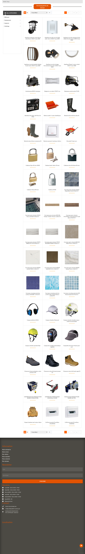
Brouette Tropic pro (72, 141)
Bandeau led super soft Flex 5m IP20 (33, 116)
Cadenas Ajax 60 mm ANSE (33, 165)
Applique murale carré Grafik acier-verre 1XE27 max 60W (52, 38)
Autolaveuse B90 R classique (32, 91)
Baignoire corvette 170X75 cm (52, 91)
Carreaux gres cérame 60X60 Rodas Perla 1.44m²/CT (71, 268)
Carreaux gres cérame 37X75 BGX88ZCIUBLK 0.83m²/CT (52, 242)
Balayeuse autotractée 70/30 (71, 91)
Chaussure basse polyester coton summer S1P (32, 372)
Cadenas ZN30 (52, 189)
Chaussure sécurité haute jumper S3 (52, 372)
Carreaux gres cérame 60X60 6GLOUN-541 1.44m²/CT (52, 268)
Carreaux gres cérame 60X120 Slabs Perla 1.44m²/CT (72, 242)
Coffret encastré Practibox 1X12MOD (52, 423)
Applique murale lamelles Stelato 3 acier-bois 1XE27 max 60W (32, 65)
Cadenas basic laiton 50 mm (52, 165)
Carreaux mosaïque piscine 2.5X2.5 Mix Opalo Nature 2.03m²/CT (52, 294)
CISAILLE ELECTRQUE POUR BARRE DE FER (71, 397)
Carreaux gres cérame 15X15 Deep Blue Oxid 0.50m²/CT (71, 190)
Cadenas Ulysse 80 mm (33, 189)
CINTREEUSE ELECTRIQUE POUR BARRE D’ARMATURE (33, 397)
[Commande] (39, 12)
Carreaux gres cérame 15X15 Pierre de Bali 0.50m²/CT (32, 215)
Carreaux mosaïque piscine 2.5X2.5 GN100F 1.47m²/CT (33, 293)
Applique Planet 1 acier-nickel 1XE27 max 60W (72, 65)
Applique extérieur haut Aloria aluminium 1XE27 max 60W (33, 38)
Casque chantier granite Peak (32, 345)
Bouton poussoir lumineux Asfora (52, 141)
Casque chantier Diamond (52, 320)
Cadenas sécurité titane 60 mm (72, 165)
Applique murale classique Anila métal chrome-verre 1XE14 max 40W (71, 39)
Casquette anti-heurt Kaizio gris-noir (71, 346)
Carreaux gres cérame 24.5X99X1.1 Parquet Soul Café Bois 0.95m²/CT (72, 216)
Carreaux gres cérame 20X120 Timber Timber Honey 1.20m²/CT (52, 215)
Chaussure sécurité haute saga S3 (71, 371)
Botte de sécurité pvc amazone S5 (32, 141)
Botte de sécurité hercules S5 (71, 115)
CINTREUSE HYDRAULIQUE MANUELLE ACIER (52, 397)
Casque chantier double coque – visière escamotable (72, 320)
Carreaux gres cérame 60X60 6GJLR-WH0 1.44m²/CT (32, 268)
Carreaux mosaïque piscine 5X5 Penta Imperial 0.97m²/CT (72, 293)
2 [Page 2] (68, 12)
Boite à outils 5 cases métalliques (52, 115)
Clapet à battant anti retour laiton (32, 422)
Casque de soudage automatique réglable (52, 346)
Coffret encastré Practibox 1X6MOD (72, 423)
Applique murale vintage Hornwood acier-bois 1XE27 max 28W (52, 66)
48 (49, 12)
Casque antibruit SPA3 (33, 320)
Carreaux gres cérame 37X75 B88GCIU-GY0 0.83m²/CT (32, 242)
